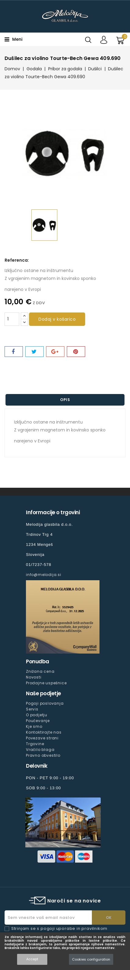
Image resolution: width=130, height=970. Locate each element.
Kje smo (34, 726)
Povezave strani (42, 738)
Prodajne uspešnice (46, 683)
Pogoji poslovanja (45, 703)
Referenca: (17, 260)
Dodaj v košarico (57, 319)
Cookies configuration (91, 959)
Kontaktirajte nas (44, 732)
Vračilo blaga (40, 749)
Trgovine (35, 743)
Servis (32, 709)
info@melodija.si (43, 574)
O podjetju (36, 714)
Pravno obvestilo (43, 755)
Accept (32, 959)
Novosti (34, 677)
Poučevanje (38, 720)
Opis (65, 399)
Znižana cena (40, 671)
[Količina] (12, 319)
